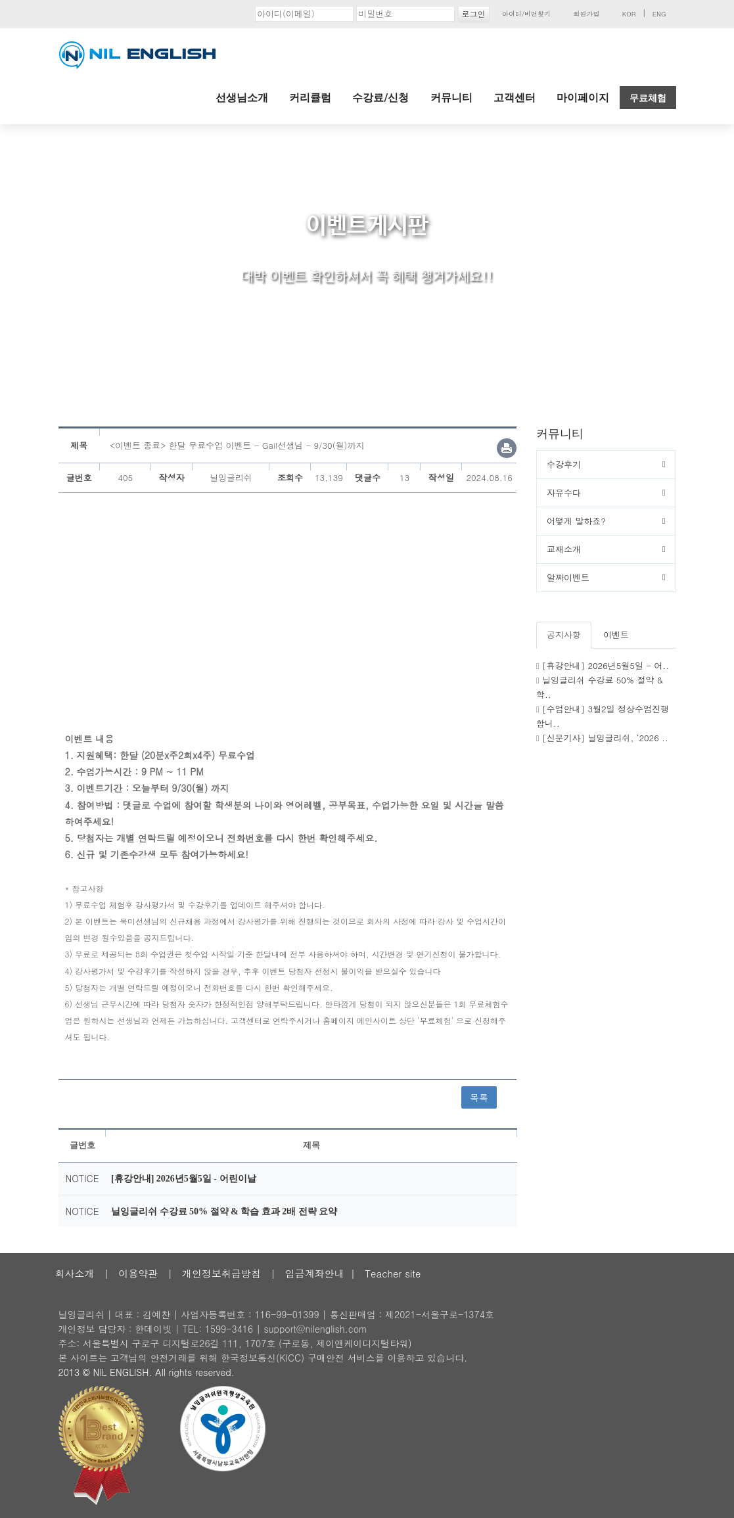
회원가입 (586, 13)
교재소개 (564, 549)
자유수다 (564, 492)
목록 (479, 1097)
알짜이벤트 (568, 577)
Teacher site (393, 1273)
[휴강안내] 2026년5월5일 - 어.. (605, 665)
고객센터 (514, 97)
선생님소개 (242, 97)
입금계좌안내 (314, 1273)
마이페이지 (583, 97)
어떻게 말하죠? (576, 521)
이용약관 (138, 1273)
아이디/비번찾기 (526, 13)
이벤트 (616, 634)
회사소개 (75, 1273)
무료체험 (648, 98)
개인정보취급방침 (221, 1273)
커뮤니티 (451, 97)
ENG (659, 13)
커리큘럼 (310, 97)
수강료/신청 (380, 97)
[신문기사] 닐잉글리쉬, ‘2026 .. (605, 737)
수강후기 (564, 464)
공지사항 (564, 634)
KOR (629, 13)
